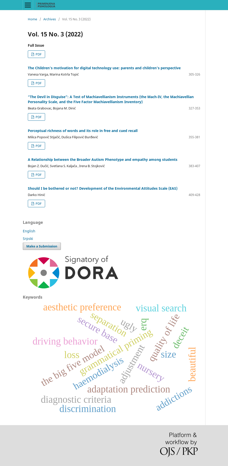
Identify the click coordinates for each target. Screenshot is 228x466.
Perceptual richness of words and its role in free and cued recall (83, 130)
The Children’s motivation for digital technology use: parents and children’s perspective (104, 67)
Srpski (28, 238)
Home (32, 19)
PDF (38, 54)
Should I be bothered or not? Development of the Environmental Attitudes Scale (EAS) (102, 188)
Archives (49, 19)
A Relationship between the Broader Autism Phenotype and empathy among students (102, 159)
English (29, 231)
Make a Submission (41, 246)
